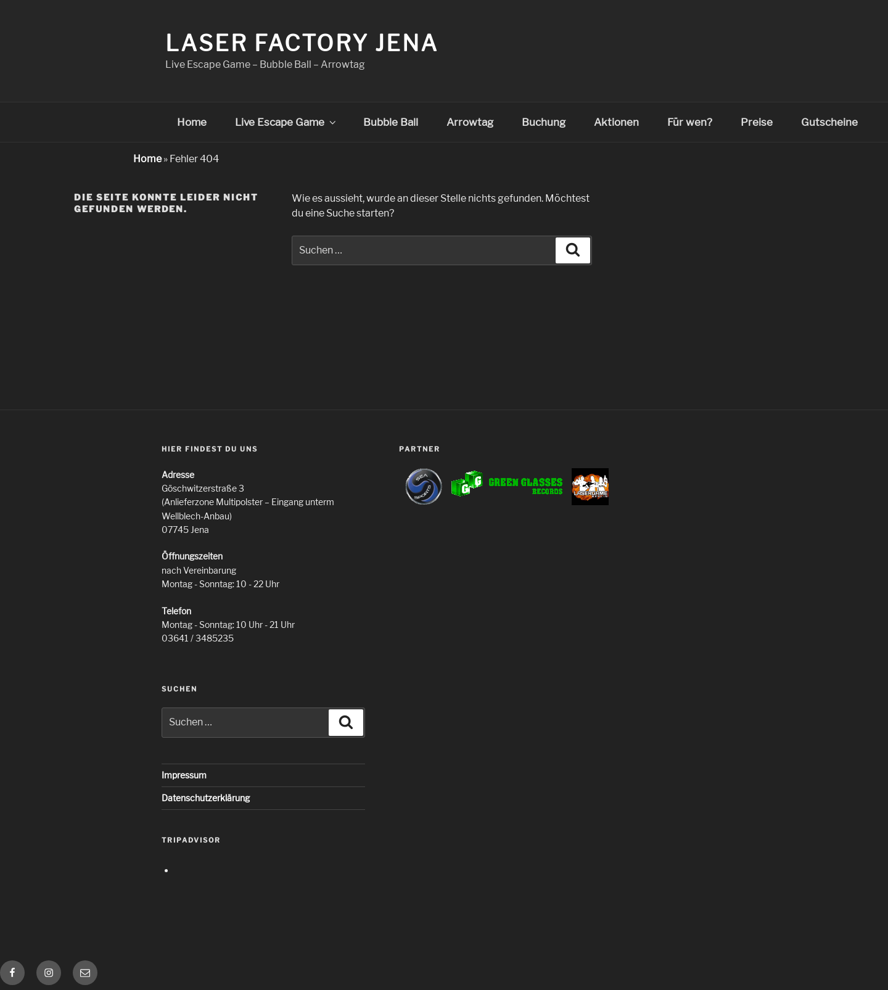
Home (192, 122)
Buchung (543, 122)
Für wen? (689, 122)
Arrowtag (469, 122)
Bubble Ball (390, 122)
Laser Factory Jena (301, 43)
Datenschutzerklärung (206, 798)
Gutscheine (829, 122)
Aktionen (616, 122)
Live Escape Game (286, 122)
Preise (757, 122)
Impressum (184, 775)
